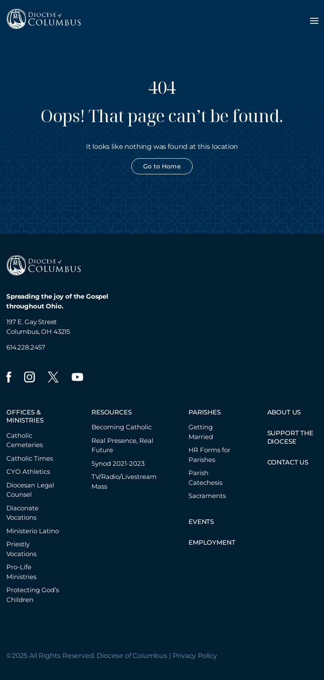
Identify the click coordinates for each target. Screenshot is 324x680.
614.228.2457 (25, 347)
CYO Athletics (28, 471)
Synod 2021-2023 (117, 463)
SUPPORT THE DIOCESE (290, 437)
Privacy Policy (194, 656)
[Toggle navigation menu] (314, 20)
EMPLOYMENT (211, 542)
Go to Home (161, 166)
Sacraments (207, 496)
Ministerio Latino (32, 531)
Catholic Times (29, 458)
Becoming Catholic (121, 427)
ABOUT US (284, 412)
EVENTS (201, 522)
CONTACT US (287, 462)
